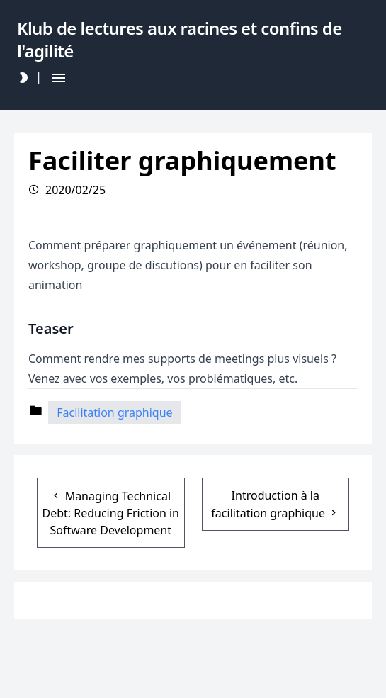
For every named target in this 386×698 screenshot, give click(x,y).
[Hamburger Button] (59, 77)
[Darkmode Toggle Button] (23, 77)
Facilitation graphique (114, 412)
